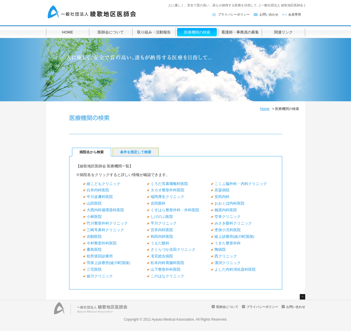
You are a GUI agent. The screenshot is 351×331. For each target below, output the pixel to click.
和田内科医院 (162, 236)
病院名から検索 (91, 152)
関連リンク (283, 32)
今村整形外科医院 (102, 243)
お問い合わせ (268, 14)
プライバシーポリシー (234, 14)
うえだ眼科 (160, 243)
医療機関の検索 (197, 32)
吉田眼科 (158, 203)
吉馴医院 (94, 236)
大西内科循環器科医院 (105, 210)
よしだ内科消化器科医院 (235, 269)
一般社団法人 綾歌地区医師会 (92, 12)
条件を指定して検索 (135, 152)
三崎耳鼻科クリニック (105, 230)
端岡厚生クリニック (167, 197)
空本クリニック (228, 216)
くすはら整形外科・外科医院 (175, 210)
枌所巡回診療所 (100, 256)
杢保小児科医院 (228, 230)
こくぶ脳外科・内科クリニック (241, 184)
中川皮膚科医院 (100, 197)
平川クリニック (164, 223)
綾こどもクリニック (103, 184)
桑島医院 (94, 249)
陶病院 (220, 249)
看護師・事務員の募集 (240, 32)
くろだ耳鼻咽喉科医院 (169, 184)
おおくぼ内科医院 (229, 203)
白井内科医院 (98, 190)
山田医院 (94, 203)
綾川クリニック (100, 276)
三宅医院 (94, 269)
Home (264, 109)
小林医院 (94, 216)
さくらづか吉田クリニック (173, 249)
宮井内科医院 (162, 230)
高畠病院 (222, 190)
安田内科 (222, 197)
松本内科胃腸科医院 (167, 263)
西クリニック (226, 256)
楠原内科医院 (226, 210)
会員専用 (294, 14)
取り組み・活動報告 (154, 32)
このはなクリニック (167, 276)
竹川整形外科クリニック (107, 223)
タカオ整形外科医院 (167, 190)
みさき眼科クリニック (233, 223)
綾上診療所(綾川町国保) (235, 236)
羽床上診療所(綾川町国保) (108, 263)
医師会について (111, 32)
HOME (67, 32)
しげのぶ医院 (162, 216)
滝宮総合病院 (162, 256)
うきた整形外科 (228, 243)
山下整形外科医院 (166, 269)
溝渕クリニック (228, 263)
